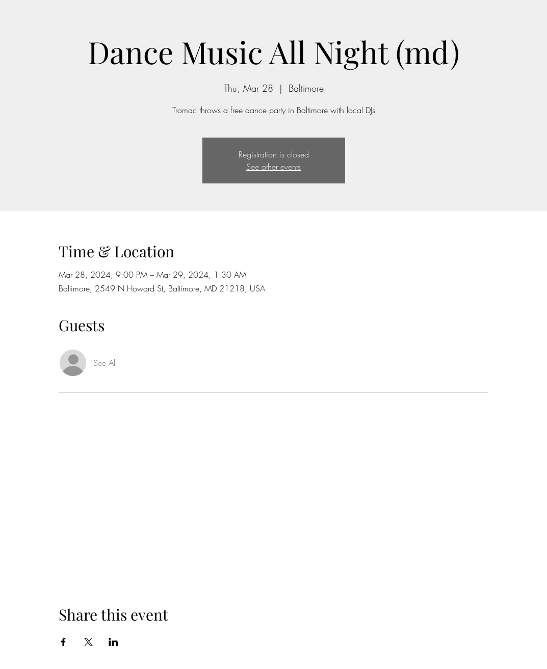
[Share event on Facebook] (63, 642)
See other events (273, 166)
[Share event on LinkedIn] (113, 642)
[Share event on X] (88, 642)
